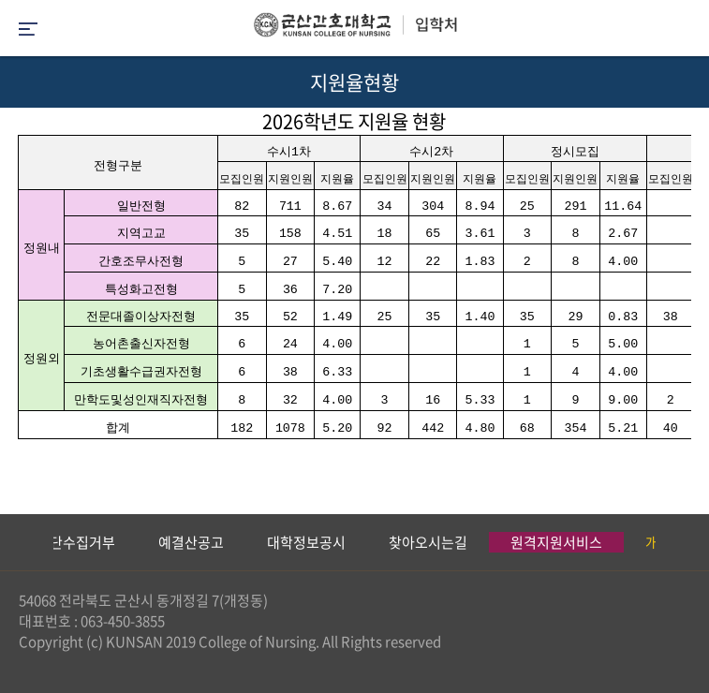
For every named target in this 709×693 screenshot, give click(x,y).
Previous (14, 542)
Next (686, 542)
